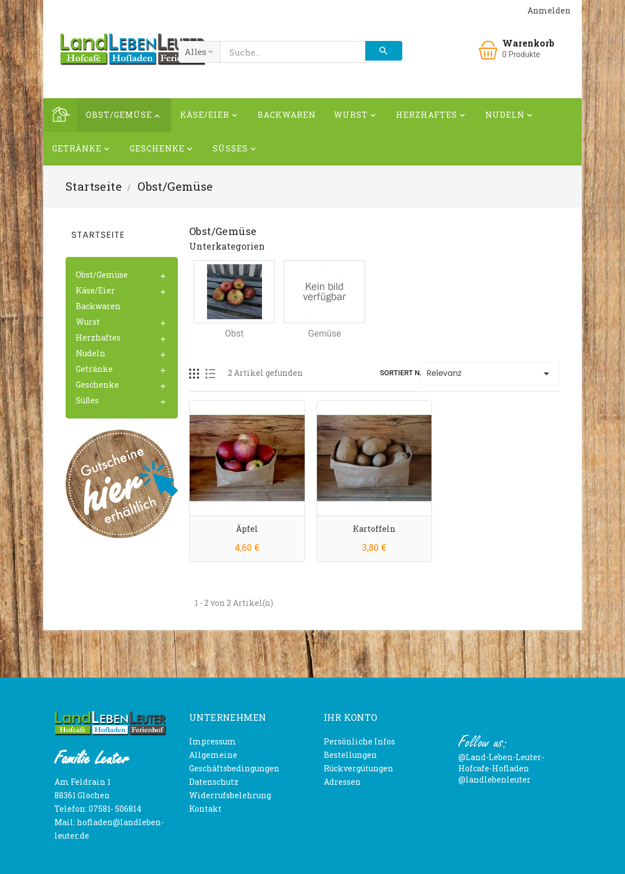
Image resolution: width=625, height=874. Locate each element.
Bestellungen (350, 754)
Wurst (356, 116)
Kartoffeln (374, 528)
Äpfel (247, 528)
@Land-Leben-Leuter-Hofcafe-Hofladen (501, 763)
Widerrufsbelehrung (230, 795)
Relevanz (490, 373)
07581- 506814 (115, 808)
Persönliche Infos (359, 741)
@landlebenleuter (494, 779)
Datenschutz (213, 781)
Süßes (235, 150)
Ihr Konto (351, 717)
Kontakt (205, 808)
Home (60, 115)
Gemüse (324, 333)
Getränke (82, 150)
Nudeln (510, 116)
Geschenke (162, 150)
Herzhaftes (431, 116)
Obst (234, 333)
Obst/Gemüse (124, 116)
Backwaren (287, 114)
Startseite (98, 234)
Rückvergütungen (358, 768)
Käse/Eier (210, 116)
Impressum (212, 741)
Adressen (342, 781)
